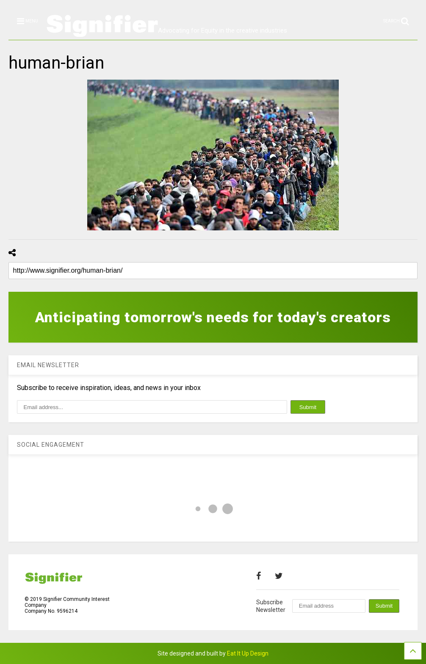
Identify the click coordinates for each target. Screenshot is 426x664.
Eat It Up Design (247, 653)
